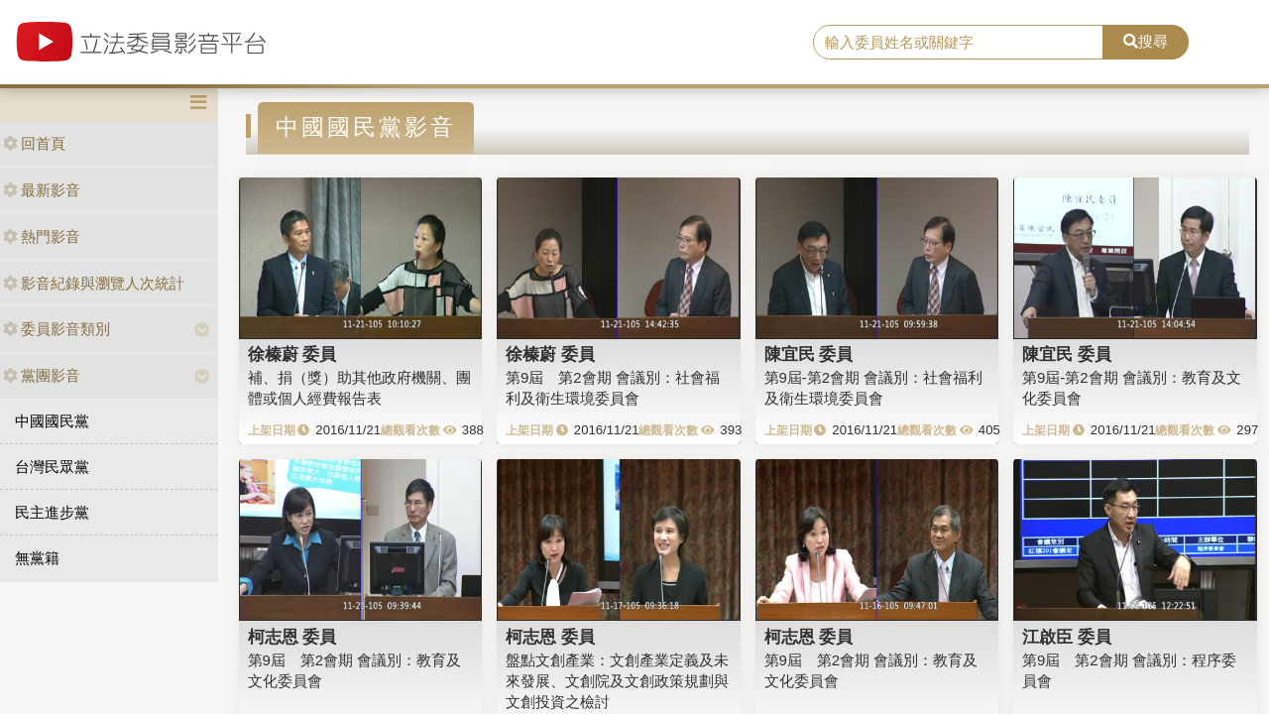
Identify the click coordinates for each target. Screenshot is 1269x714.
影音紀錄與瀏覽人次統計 (93, 283)
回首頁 (34, 143)
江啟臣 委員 (1066, 637)
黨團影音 (41, 375)
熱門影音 (41, 236)
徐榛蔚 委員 (292, 354)
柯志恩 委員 (292, 637)
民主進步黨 (52, 512)
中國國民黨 (52, 421)
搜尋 (1145, 41)
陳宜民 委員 (809, 354)
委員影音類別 (56, 328)
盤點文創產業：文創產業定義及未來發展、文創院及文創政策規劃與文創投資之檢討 (617, 681)
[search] (958, 42)
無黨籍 (37, 557)
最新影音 (41, 189)
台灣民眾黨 (52, 466)
